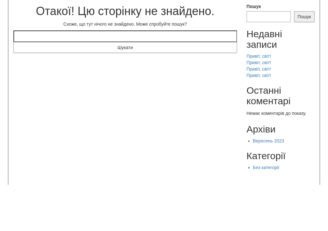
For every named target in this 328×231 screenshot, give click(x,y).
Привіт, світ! (259, 56)
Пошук (254, 6)
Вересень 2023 (268, 140)
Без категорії (266, 167)
